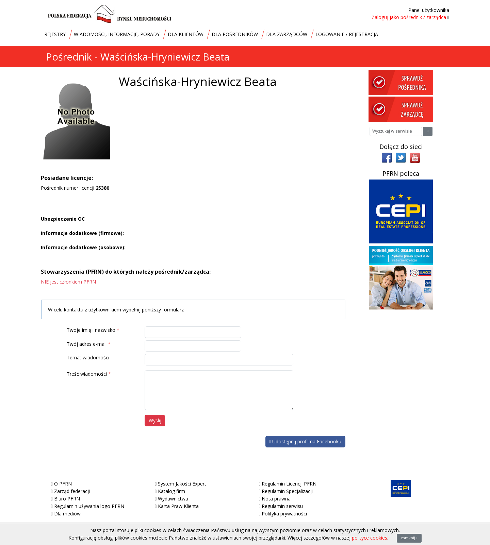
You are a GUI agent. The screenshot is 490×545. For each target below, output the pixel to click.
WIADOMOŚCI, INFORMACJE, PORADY (117, 34)
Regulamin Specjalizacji (287, 491)
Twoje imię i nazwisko (91, 330)
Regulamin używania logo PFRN (89, 506)
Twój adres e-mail (87, 344)
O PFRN (63, 483)
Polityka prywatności (284, 513)
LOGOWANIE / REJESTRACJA (346, 34)
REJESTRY (55, 34)
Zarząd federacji (72, 491)
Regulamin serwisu (282, 506)
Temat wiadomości (88, 357)
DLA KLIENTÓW (185, 34)
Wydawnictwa (173, 498)
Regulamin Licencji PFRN (289, 483)
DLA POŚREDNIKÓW (235, 34)
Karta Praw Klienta (178, 506)
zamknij (409, 537)
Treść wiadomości (87, 374)
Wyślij (155, 420)
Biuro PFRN (67, 498)
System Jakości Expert (182, 483)
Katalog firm (171, 491)
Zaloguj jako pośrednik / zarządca (409, 17)
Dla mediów (67, 513)
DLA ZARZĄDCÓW (286, 34)
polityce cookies (369, 537)
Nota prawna (276, 498)
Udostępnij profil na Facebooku (305, 441)
